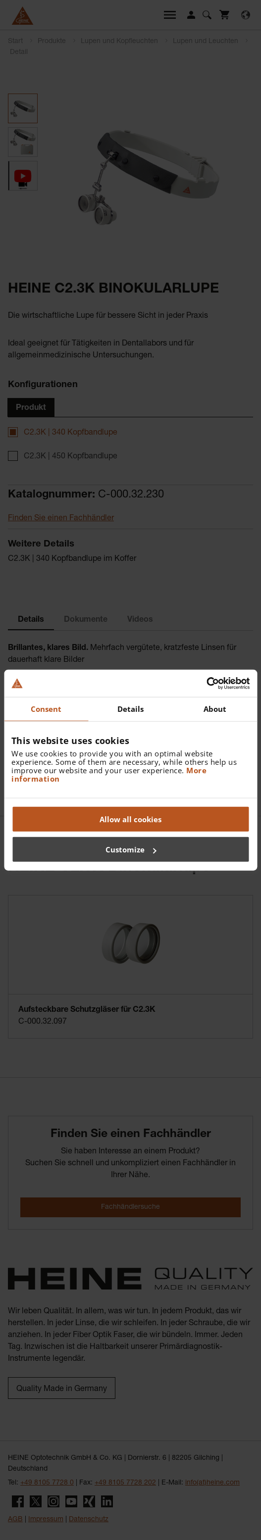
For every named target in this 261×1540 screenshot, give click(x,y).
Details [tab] (130, 709)
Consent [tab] (46, 709)
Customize (131, 849)
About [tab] (215, 709)
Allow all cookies (130, 819)
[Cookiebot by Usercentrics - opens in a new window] (206, 683)
